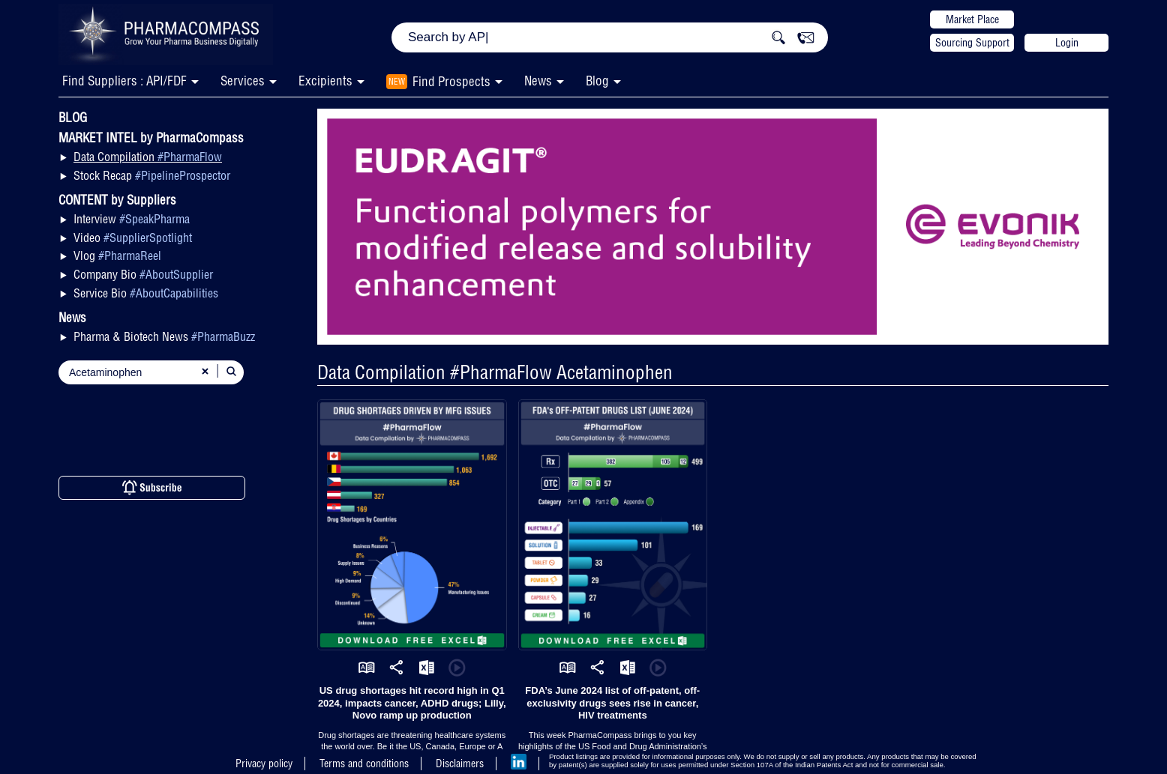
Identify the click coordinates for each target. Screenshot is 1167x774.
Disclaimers (460, 763)
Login (1066, 42)
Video (133, 237)
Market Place (972, 19)
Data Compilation (148, 156)
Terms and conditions (364, 763)
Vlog (117, 255)
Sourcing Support (972, 42)
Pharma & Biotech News (164, 336)
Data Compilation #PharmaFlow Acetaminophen (495, 372)
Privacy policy (264, 763)
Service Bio (146, 292)
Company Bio (143, 274)
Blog (597, 80)
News (538, 80)
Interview (132, 218)
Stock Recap (152, 175)
